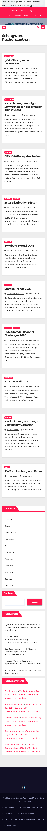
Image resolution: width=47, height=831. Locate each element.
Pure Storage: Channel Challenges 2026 (19, 333)
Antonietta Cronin (13, 704)
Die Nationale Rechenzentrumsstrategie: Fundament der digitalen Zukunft (21, 639)
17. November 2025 (15, 340)
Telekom (9, 585)
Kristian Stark (11, 717)
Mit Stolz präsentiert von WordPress (17, 798)
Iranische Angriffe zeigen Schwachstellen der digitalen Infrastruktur (23, 107)
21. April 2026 (13, 68)
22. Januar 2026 (14, 207)
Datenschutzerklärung (32, 15)
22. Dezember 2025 (16, 251)
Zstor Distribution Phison (20, 202)
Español (23, 11)
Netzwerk (9, 552)
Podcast (9, 559)
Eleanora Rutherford (14, 744)
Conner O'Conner (13, 731)
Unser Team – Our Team (11, 825)
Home (4, 807)
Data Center (9, 56)
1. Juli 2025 (12, 476)
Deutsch (14, 11)
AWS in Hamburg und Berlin (23, 471)
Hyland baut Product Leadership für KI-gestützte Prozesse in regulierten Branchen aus (23, 627)
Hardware (8, 377)
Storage (8, 152)
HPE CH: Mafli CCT (16, 381)
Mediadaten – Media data (25, 819)
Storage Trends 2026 (17, 289)
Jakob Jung (28, 115)
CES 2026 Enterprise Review (22, 156)
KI (6, 546)
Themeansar (27, 801)
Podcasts (40, 819)
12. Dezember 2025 (15, 294)
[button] (38, 27)
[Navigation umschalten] (43, 27)
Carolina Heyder (31, 68)
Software (9, 572)
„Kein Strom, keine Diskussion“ (16, 62)
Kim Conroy (10, 691)
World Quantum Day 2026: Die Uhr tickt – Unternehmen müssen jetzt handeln (22, 694)
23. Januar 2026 (14, 161)
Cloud (7, 467)
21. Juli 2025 (13, 430)
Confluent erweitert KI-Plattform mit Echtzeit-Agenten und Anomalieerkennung (23, 652)
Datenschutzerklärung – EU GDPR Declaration (27, 807)
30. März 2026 (13, 115)
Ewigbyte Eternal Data (19, 245)
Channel (8, 198)
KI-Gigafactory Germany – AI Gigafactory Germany (22, 423)
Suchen (8, 593)
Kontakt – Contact (28, 813)
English (31, 11)
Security (9, 565)
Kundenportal (7, 819)
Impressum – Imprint (12, 15)
